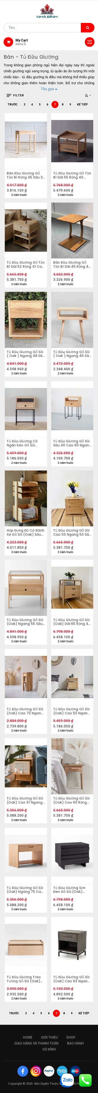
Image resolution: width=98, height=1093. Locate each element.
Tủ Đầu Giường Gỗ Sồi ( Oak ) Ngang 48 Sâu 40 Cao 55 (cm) (26, 354)
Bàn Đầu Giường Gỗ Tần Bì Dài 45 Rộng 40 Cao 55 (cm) (72, 265)
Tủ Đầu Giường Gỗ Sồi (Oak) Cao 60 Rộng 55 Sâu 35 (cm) (71, 800)
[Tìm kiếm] (87, 27)
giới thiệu (49, 1037)
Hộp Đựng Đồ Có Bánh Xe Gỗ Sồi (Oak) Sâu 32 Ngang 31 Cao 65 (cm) (25, 532)
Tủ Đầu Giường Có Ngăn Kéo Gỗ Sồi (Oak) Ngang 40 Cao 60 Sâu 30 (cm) (25, 443)
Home (27, 1037)
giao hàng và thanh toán (36, 1043)
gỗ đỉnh (49, 1049)
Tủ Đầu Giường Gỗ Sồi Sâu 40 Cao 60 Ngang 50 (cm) (72, 443)
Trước (13, 104)
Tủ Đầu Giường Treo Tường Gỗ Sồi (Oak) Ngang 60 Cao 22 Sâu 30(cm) (26, 979)
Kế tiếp (82, 104)
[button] (88, 95)
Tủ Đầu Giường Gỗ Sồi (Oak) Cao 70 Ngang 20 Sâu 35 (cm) (25, 711)
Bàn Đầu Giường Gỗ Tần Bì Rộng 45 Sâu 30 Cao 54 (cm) (26, 175)
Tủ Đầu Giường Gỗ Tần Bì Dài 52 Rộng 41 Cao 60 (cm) (26, 265)
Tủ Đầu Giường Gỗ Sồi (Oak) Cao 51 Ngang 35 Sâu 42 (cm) (25, 800)
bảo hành (75, 1043)
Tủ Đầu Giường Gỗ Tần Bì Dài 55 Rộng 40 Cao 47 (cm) (72, 175)
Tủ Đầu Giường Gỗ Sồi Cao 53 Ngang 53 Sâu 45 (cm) (72, 532)
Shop (70, 1037)
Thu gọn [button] (47, 89)
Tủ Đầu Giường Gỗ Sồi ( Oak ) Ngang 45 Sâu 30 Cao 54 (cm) (72, 354)
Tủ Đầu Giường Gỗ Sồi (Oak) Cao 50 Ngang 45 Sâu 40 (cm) (71, 711)
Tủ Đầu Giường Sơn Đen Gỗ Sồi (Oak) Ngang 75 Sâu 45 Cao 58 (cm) (72, 890)
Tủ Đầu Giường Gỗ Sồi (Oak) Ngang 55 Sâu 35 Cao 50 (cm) (25, 622)
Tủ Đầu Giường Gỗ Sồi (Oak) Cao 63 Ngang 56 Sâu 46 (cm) (71, 979)
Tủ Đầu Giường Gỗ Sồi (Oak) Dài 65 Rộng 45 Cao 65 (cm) (71, 622)
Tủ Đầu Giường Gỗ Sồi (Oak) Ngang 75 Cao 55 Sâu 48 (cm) (25, 890)
